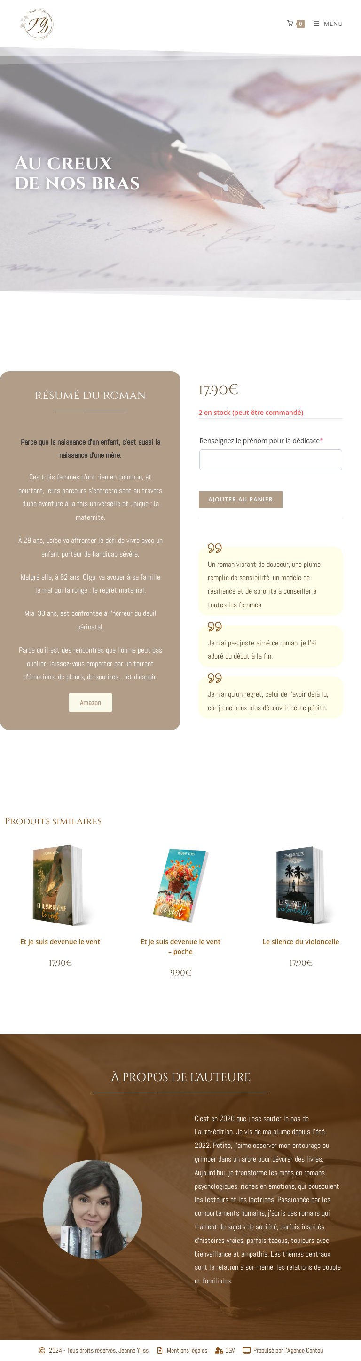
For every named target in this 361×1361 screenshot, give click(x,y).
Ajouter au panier (240, 499)
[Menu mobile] (324, 23)
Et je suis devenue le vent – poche (180, 946)
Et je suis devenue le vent (60, 941)
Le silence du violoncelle (301, 941)
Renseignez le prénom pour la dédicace (270, 440)
